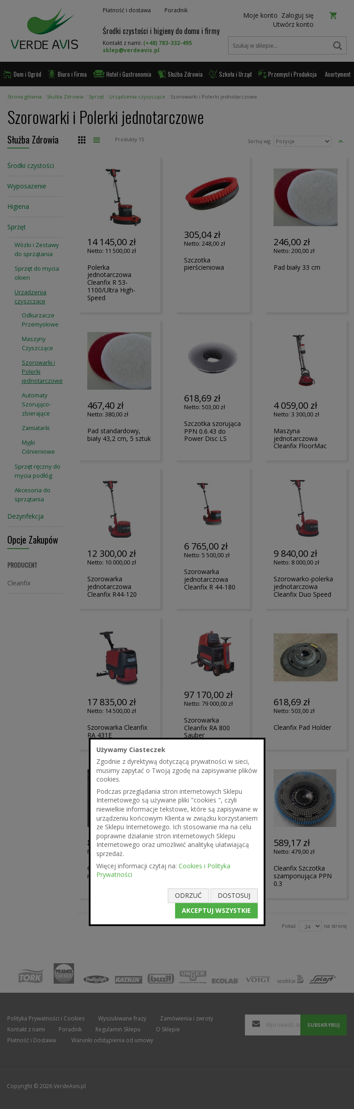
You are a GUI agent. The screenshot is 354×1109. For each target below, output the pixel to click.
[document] (177, 832)
